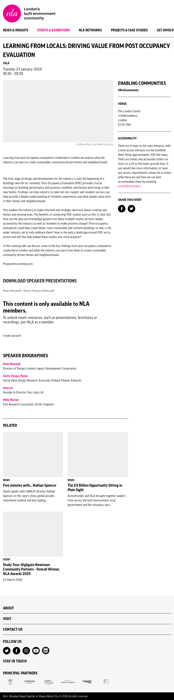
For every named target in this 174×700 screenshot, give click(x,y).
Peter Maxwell (11, 364)
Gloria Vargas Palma (15, 376)
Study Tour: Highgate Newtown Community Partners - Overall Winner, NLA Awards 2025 (31, 569)
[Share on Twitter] (131, 208)
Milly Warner (11, 399)
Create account (12, 335)
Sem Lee (8, 388)
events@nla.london (129, 186)
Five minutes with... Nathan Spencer (29, 485)
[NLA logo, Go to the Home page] (29, 14)
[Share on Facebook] (121, 208)
